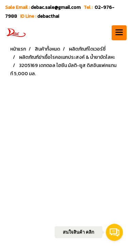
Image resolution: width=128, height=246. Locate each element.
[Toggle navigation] (119, 32)
